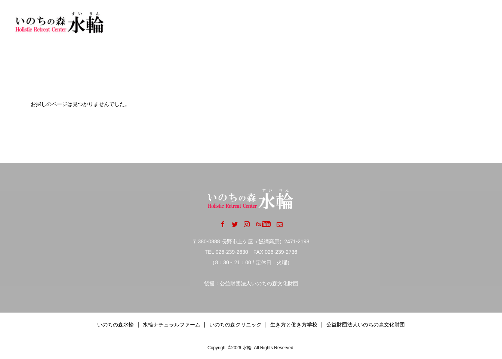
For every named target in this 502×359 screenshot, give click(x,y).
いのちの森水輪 (115, 325)
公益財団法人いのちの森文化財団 (365, 325)
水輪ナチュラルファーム (171, 325)
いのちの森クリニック (235, 325)
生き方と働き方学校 (293, 325)
